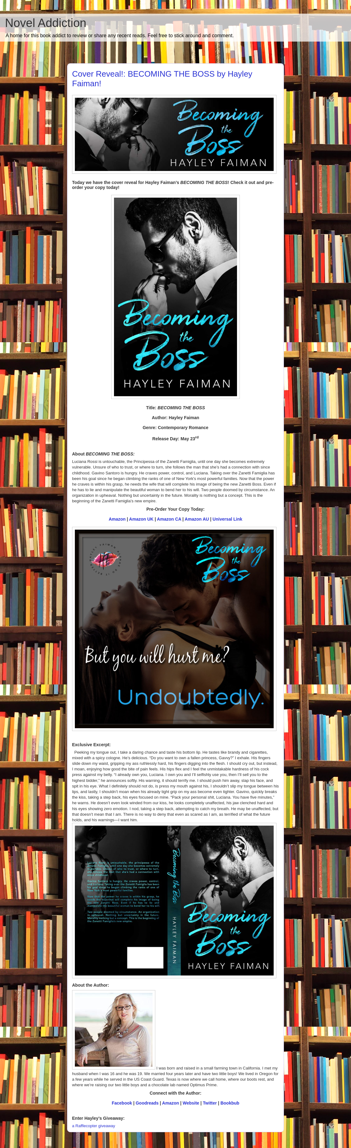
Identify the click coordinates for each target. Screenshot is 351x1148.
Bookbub (230, 1103)
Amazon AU (197, 519)
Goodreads (147, 1103)
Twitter (210, 1103)
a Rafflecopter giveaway (93, 1125)
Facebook (122, 1103)
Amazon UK (141, 519)
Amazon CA (169, 519)
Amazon (117, 519)
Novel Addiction (45, 22)
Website (191, 1103)
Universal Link (227, 519)
